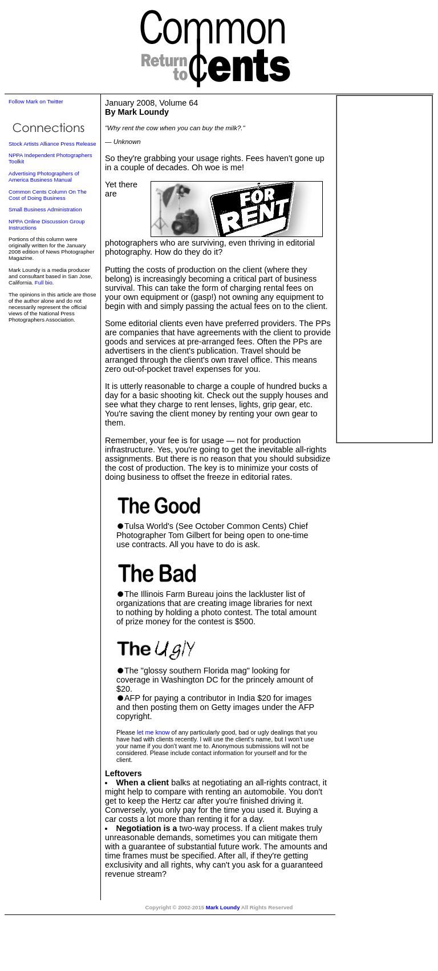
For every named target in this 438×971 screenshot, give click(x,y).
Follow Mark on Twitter (36, 101)
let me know (153, 732)
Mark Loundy (223, 907)
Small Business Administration (45, 209)
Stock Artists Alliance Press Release (52, 144)
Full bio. (44, 282)
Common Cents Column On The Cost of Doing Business (48, 194)
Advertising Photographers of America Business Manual (44, 176)
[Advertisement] (384, 269)
